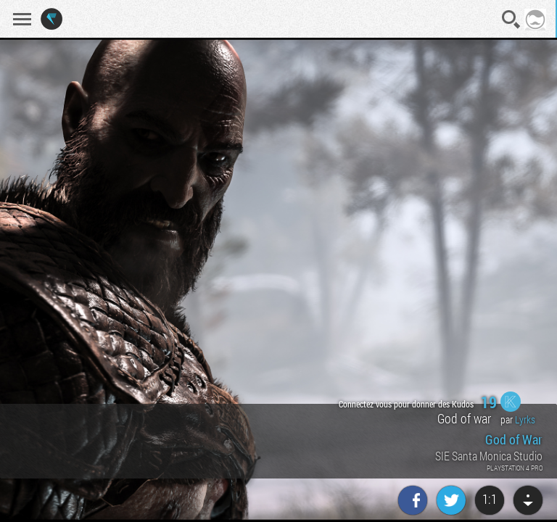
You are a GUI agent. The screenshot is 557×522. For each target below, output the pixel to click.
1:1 (489, 499)
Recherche (511, 19)
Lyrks (525, 419)
